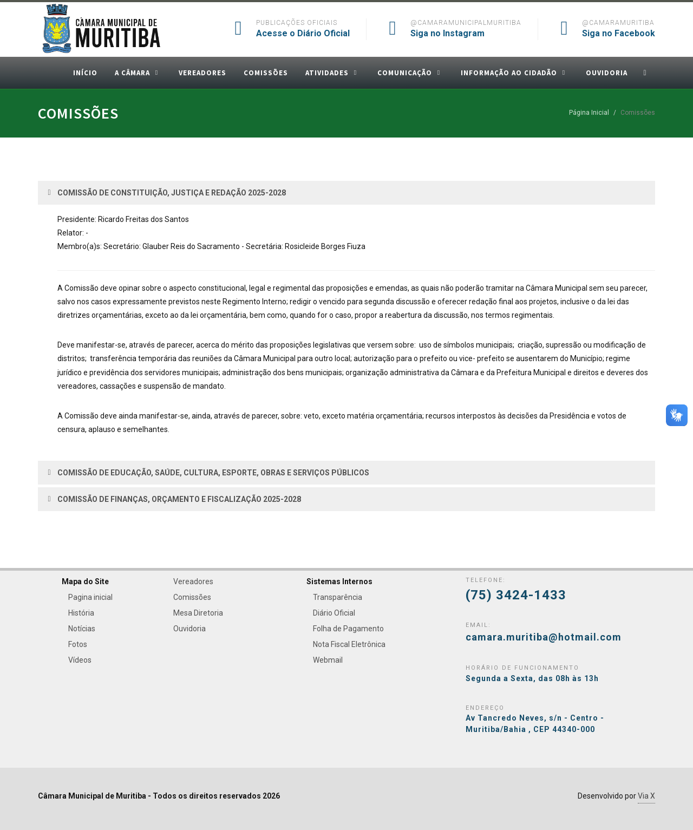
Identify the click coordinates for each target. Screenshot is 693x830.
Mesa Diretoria (198, 613)
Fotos (77, 644)
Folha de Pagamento (348, 628)
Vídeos (79, 660)
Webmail (328, 660)
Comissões (192, 597)
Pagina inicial (90, 597)
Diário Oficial (334, 613)
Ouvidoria (189, 628)
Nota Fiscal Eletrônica (349, 644)
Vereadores (193, 581)
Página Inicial (589, 112)
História (81, 613)
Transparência (337, 597)
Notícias (81, 628)
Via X (646, 796)
